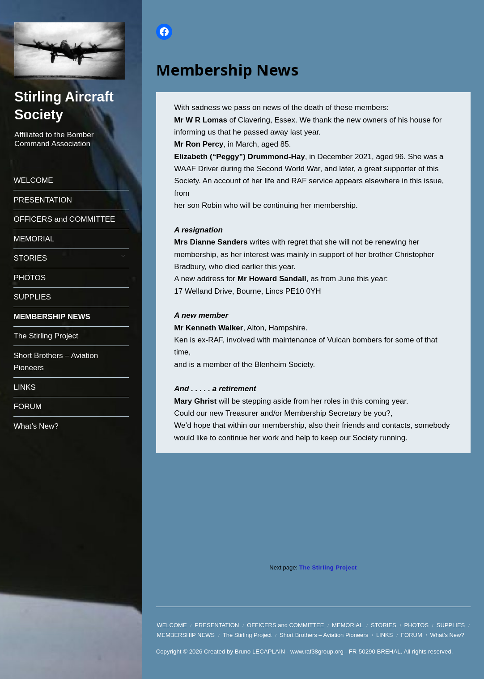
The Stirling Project (45, 336)
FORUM (27, 406)
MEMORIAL (33, 239)
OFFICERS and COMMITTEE (64, 219)
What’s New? (35, 426)
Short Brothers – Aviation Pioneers (55, 361)
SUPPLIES (32, 297)
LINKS (24, 387)
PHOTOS (29, 278)
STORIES (30, 258)
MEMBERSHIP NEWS (51, 316)
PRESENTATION (42, 200)
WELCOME (33, 180)
